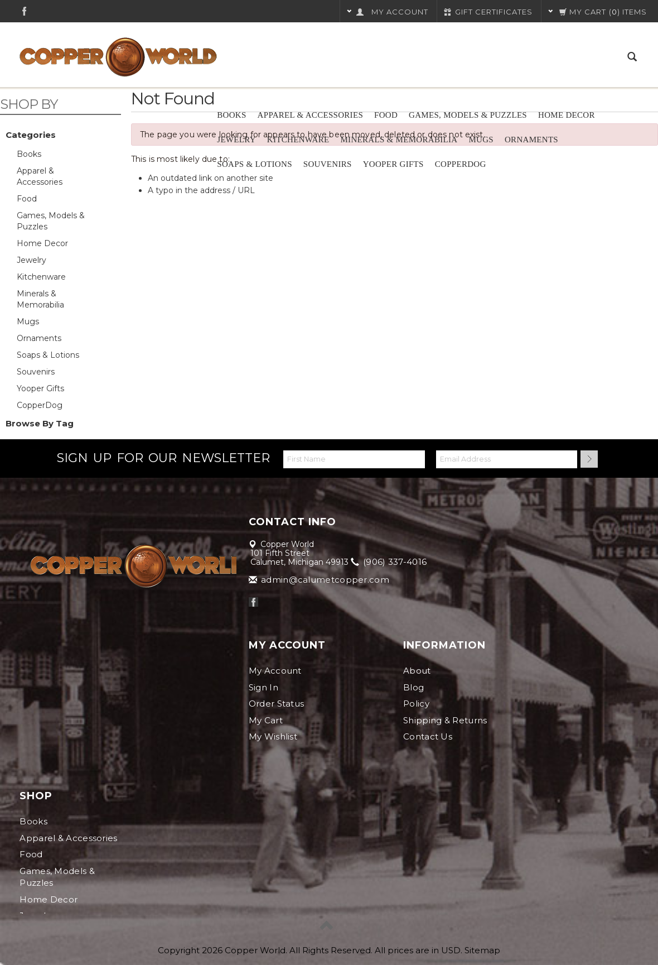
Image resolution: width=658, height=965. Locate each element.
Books (231, 115)
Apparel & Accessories (310, 115)
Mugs (481, 139)
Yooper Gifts (393, 164)
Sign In (263, 687)
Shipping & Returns (445, 720)
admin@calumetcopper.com (319, 579)
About (417, 670)
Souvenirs (327, 164)
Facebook (24, 11)
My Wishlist (273, 736)
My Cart (266, 720)
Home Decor (566, 115)
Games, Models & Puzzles (468, 115)
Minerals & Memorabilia (398, 139)
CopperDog (460, 164)
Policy (416, 703)
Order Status (276, 703)
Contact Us (427, 736)
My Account (275, 670)
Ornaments (531, 139)
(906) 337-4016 (389, 561)
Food (386, 115)
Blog (413, 687)
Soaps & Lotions (254, 164)
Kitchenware (298, 139)
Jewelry (236, 139)
